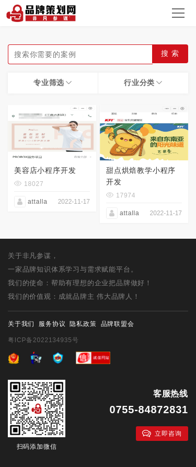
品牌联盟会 (117, 324)
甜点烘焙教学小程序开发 (141, 176)
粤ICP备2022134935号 (43, 340)
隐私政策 (83, 324)
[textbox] (80, 54)
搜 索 (170, 53)
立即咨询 (161, 434)
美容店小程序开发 (45, 170)
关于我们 (21, 324)
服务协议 (52, 324)
